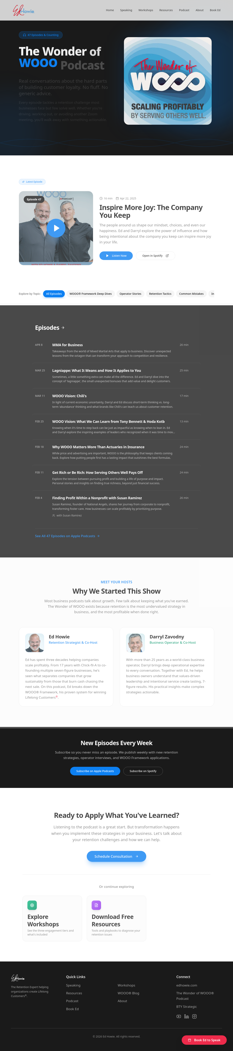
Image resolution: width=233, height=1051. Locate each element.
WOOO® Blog (128, 993)
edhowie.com (186, 985)
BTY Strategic (186, 1006)
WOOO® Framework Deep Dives (91, 294)
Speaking (126, 10)
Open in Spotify (155, 260)
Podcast (184, 10)
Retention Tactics (160, 294)
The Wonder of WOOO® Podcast (195, 996)
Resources (166, 10)
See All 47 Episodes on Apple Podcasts (67, 540)
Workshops (145, 10)
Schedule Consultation (117, 861)
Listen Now (116, 260)
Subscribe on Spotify (143, 771)
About (200, 10)
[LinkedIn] (186, 1016)
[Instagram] (194, 1016)
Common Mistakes (191, 294)
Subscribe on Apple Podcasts (95, 771)
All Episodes (54, 294)
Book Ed (215, 10)
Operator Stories (130, 294)
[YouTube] (178, 1016)
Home (110, 10)
